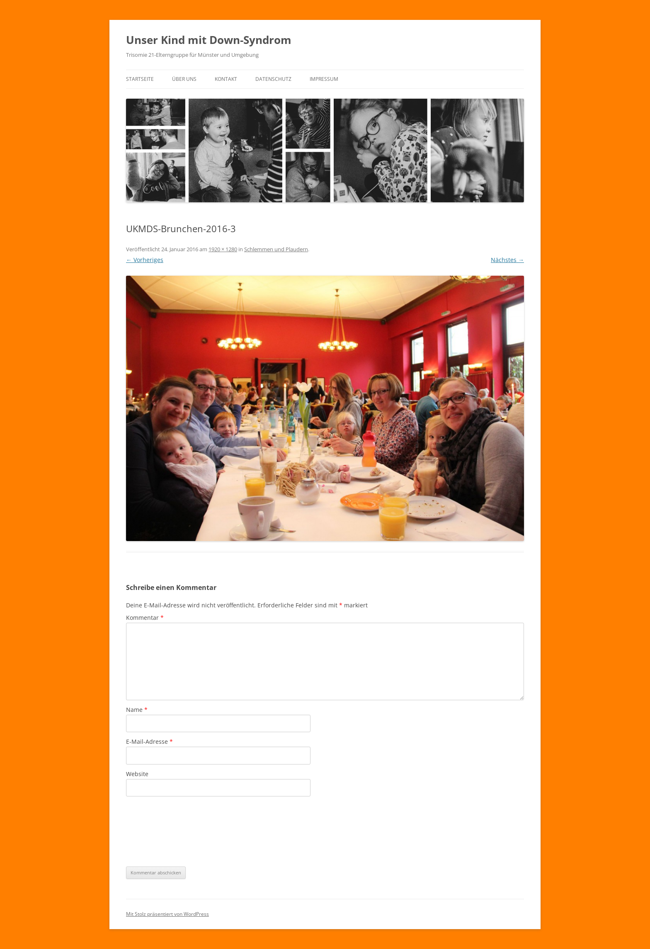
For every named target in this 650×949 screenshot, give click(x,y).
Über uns (184, 79)
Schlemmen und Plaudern (276, 249)
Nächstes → (507, 260)
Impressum (324, 79)
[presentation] (160, 831)
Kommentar (145, 617)
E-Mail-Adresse (149, 741)
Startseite (140, 79)
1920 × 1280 (223, 249)
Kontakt (226, 79)
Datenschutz (273, 79)
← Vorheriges (144, 260)
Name (137, 710)
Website (137, 774)
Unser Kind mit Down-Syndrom (208, 39)
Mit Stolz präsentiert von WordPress (167, 913)
